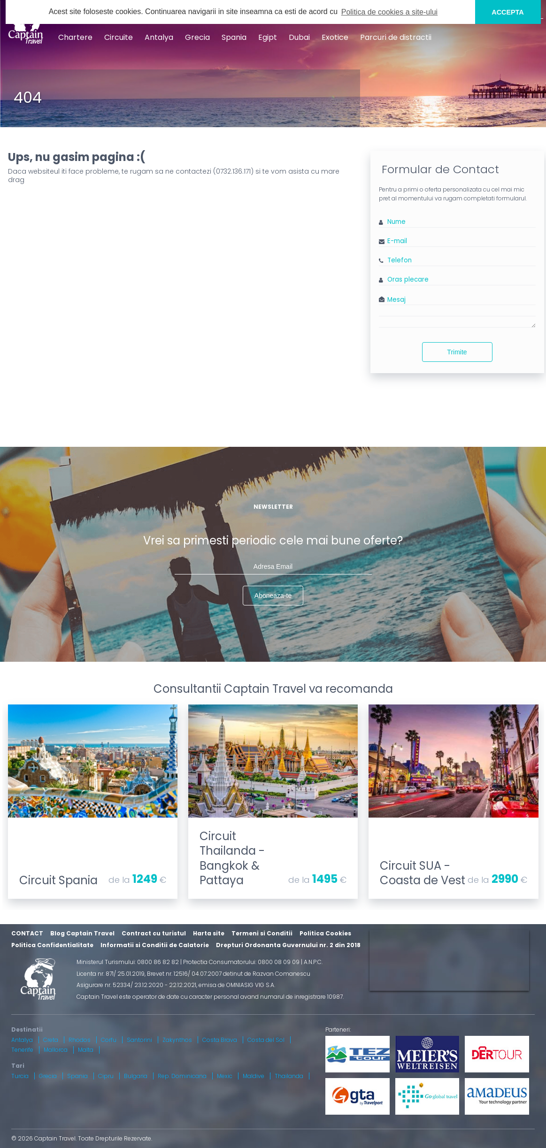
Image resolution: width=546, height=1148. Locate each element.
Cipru (106, 1076)
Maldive (253, 1076)
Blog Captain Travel (82, 933)
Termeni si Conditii (261, 933)
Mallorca (56, 1050)
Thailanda (289, 1076)
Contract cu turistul (154, 933)
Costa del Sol (266, 1040)
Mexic (224, 1076)
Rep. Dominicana (182, 1076)
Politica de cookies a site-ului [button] (389, 12)
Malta (85, 1050)
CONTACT (27, 933)
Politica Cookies (325, 933)
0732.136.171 (233, 171)
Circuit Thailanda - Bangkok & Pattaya (232, 858)
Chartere (75, 37)
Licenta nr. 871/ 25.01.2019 (111, 974)
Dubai (299, 37)
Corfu (108, 1040)
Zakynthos (177, 1040)
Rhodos (80, 1040)
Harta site (208, 933)
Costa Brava (219, 1040)
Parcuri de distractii (395, 37)
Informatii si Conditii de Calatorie (154, 945)
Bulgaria (135, 1076)
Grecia (197, 37)
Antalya (159, 37)
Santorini (139, 1040)
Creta (50, 1040)
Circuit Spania (58, 880)
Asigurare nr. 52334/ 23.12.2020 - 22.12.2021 (136, 985)
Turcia (20, 1076)
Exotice (335, 37)
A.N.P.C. (313, 962)
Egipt (267, 37)
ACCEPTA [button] (508, 12)
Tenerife (22, 1050)
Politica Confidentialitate (52, 945)
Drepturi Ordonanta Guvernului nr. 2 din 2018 (288, 945)
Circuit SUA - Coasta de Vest (422, 873)
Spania (234, 37)
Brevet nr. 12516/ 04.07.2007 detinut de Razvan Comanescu (228, 974)
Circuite (118, 37)
